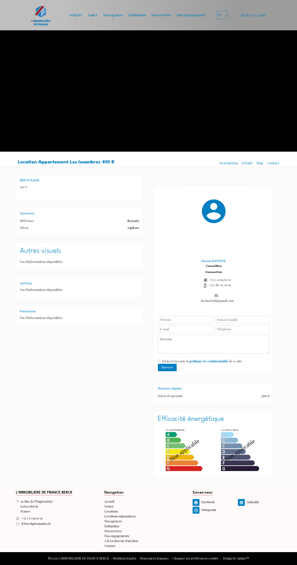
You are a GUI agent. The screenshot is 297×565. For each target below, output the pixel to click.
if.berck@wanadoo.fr (36, 524)
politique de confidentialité (208, 361)
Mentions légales (124, 558)
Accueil (41, 15)
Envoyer (167, 367)
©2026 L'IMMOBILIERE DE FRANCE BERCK (78, 558)
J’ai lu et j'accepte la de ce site (202, 361)
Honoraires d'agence (154, 558)
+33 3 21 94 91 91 (220, 280)
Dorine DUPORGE (214, 261)
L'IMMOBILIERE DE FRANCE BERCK (44, 492)
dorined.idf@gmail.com (217, 301)
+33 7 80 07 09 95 (220, 285)
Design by (235, 558)
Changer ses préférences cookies (195, 558)
